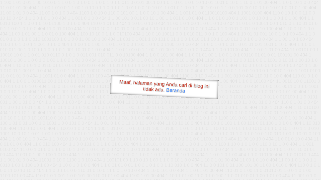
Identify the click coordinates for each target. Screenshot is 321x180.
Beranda (175, 90)
